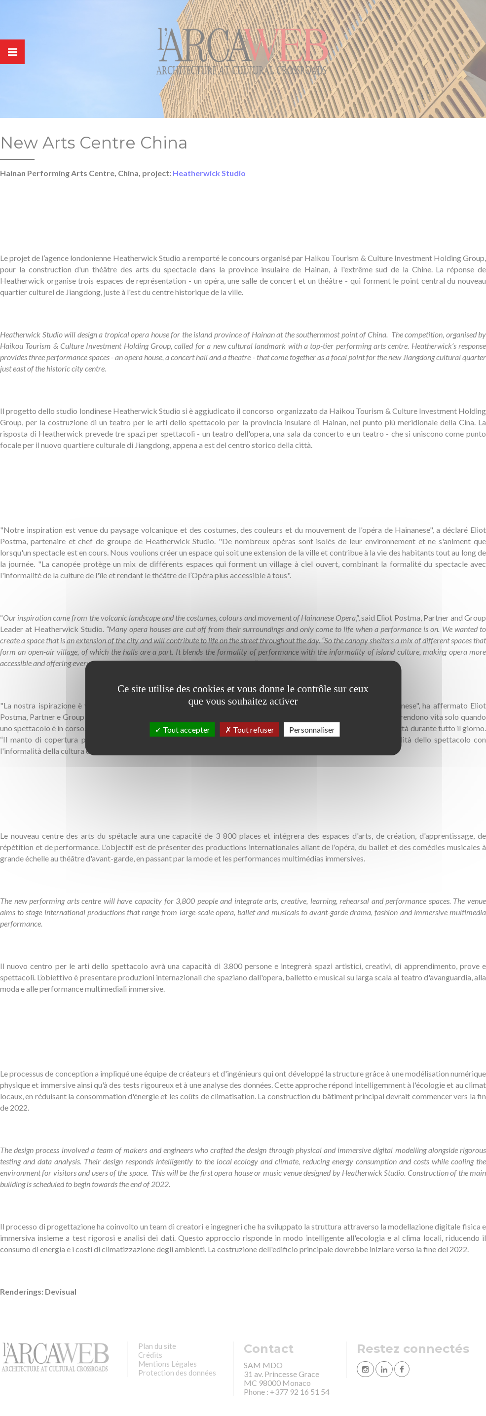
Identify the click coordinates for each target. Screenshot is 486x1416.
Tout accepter (182, 729)
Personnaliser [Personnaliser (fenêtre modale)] (312, 729)
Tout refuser (249, 729)
